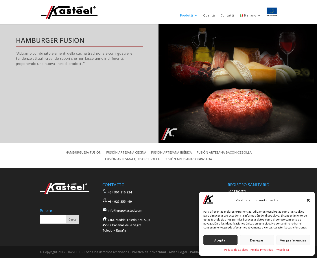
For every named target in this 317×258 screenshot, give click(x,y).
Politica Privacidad (262, 250)
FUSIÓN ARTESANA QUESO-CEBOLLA (132, 159)
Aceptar (220, 240)
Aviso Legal (178, 252)
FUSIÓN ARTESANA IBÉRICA (171, 152)
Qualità (209, 15)
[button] (308, 200)
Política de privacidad (149, 252)
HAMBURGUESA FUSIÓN (83, 152)
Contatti (227, 15)
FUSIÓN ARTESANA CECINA (126, 152)
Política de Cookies (236, 250)
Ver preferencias (293, 240)
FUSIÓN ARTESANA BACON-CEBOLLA (224, 152)
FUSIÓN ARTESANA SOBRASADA (188, 159)
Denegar (257, 240)
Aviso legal (282, 250)
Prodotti (186, 15)
